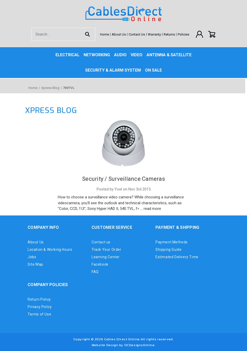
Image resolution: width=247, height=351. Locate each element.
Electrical (67, 54)
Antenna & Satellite (169, 54)
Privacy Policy (40, 307)
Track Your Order (106, 249)
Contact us (101, 242)
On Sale (153, 70)
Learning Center (106, 257)
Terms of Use (39, 314)
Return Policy (39, 299)
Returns (169, 34)
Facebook (100, 264)
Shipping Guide (168, 249)
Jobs (32, 257)
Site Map (35, 264)
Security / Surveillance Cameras (123, 179)
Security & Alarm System (113, 70)
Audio (120, 54)
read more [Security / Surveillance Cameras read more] (152, 208)
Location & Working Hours (50, 249)
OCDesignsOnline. (140, 345)
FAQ (95, 272)
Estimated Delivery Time (176, 257)
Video (136, 54)
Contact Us (137, 34)
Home (104, 34)
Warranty (154, 34)
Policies (183, 34)
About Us (119, 34)
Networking (97, 54)
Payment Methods (171, 242)
